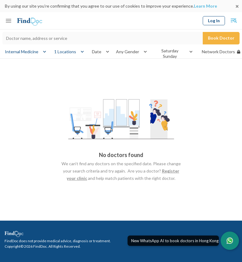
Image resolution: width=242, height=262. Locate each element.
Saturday (170, 51)
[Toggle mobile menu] (8, 20)
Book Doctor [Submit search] (221, 37)
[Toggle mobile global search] (233, 20)
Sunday (170, 56)
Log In (214, 20)
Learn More (205, 6)
